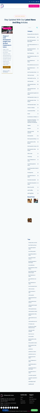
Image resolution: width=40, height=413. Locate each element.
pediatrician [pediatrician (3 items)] (31, 349)
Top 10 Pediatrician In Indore (32, 160)
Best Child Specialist (31, 37)
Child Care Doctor (31, 75)
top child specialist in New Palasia (32, 169)
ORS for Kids (30, 153)
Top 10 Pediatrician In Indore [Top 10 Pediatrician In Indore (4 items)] (32, 361)
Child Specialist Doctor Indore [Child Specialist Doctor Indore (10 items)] (33, 298)
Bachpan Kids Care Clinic (32, 34)
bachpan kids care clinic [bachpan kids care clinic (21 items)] (33, 242)
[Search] (37, 27)
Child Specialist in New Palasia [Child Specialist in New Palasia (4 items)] (33, 315)
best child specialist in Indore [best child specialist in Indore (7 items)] (32, 255)
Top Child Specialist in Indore (32, 164)
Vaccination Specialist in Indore (32, 183)
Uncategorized (30, 172)
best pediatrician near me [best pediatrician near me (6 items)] (32, 279)
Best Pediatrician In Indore (31, 61)
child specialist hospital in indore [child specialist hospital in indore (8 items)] (33, 306)
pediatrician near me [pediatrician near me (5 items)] (32, 354)
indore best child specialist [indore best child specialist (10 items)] (31, 331)
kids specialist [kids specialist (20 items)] (31, 336)
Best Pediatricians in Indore (31, 68)
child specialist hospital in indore (32, 93)
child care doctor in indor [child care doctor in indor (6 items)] (32, 292)
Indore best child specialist (31, 132)
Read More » (7, 67)
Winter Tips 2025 (31, 187)
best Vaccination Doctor (32, 72)
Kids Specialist (30, 135)
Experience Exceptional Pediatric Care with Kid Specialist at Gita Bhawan (32, 121)
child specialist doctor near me (32, 89)
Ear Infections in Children (32, 116)
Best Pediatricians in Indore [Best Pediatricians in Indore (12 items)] (32, 283)
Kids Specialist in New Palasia (32, 150)
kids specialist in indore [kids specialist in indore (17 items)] (33, 342)
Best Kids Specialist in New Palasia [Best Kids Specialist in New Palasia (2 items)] (32, 262)
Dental (29, 113)
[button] (1, 1)
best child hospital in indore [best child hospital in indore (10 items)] (32, 248)
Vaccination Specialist (32, 179)
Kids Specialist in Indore (32, 146)
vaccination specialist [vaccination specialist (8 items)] (32, 375)
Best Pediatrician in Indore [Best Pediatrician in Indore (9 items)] (32, 276)
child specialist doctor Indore (32, 85)
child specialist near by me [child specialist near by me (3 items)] (33, 318)
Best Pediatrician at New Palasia (32, 57)
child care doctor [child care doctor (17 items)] (31, 288)
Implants (29, 128)
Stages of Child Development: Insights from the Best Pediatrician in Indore (7, 41)
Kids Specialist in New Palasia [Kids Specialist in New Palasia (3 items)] (32, 346)
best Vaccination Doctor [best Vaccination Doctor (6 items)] (33, 286)
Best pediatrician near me (32, 64)
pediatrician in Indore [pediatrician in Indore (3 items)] (32, 351)
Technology (30, 156)
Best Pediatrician (31, 53)
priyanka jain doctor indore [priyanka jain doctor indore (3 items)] (32, 357)
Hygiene (29, 125)
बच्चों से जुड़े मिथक (30, 193)
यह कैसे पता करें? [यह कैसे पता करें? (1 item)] (31, 384)
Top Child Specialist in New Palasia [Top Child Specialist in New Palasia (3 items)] (32, 368)
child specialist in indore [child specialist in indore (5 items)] (33, 311)
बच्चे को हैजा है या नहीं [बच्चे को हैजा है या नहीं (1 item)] (32, 381)
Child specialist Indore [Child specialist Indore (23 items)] (32, 308)
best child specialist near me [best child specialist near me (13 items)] (32, 258)
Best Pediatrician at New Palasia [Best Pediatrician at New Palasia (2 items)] (33, 268)
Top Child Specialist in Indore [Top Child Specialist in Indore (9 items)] (32, 365)
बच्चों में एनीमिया (30, 190)
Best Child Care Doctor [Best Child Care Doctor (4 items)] (32, 245)
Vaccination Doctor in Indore (32, 176)
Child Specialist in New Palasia (32, 101)
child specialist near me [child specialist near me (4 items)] (33, 321)
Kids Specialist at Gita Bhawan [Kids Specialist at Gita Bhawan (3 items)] (32, 340)
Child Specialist (30, 81)
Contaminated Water (31, 110)
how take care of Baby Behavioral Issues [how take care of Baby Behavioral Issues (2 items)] (32, 327)
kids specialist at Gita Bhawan (32, 142)
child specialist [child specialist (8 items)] (31, 295)
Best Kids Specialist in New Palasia (32, 49)
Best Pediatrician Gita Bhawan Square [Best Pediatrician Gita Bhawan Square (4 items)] (32, 272)
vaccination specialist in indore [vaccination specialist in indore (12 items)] (33, 378)
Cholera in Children (31, 107)
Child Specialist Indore (32, 104)
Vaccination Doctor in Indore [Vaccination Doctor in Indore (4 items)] (32, 372)
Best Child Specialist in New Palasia (32, 41)
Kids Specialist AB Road (32, 138)
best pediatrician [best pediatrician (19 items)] (31, 265)
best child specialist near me (32, 45)
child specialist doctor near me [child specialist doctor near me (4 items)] (32, 302)
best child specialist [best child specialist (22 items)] (32, 251)
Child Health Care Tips (32, 78)
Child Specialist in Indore (32, 97)
